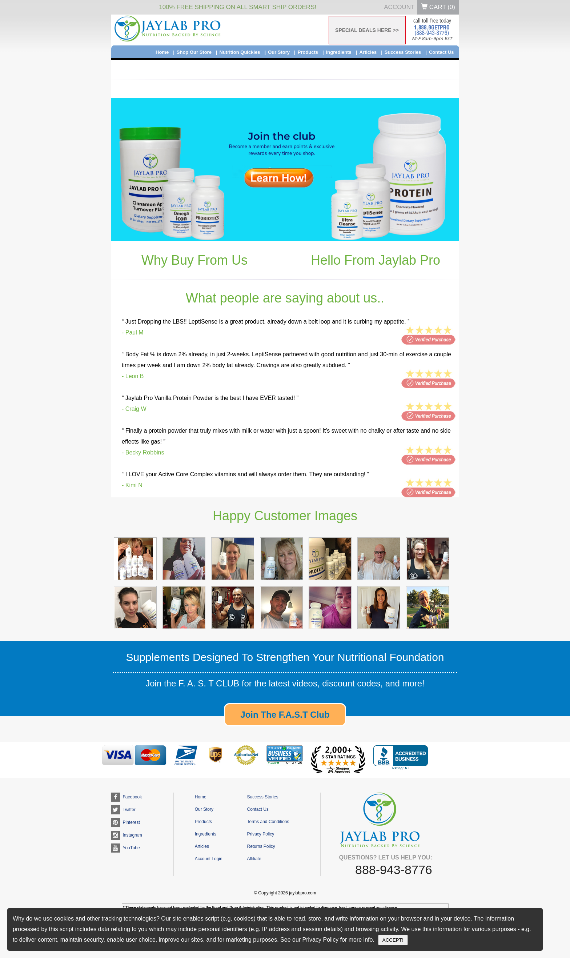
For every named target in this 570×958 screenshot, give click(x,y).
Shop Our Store (194, 52)
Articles (368, 52)
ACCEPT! (393, 940)
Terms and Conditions (268, 821)
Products (308, 52)
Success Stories (403, 52)
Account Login (208, 858)
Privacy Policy (260, 834)
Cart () (438, 7)
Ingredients (339, 52)
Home (162, 52)
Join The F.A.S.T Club (284, 714)
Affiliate (254, 858)
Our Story (279, 52)
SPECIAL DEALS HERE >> (367, 30)
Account (399, 7)
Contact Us (441, 52)
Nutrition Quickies (240, 52)
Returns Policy (261, 846)
